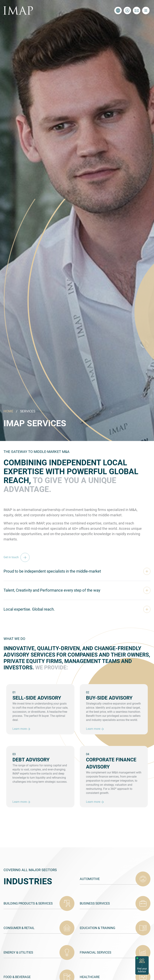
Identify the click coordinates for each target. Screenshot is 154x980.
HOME (8, 411)
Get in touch (18, 557)
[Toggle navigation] (146, 10)
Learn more (21, 728)
